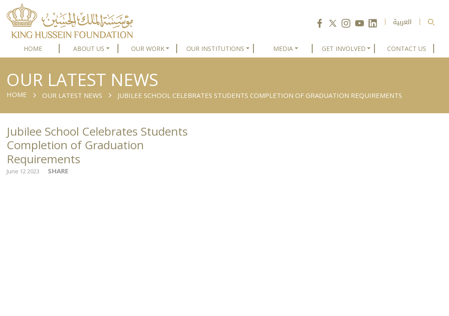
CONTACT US (406, 48)
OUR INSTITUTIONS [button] (215, 48)
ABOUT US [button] (88, 48)
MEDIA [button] (283, 48)
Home (17, 94)
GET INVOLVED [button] (344, 48)
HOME (33, 48)
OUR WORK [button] (147, 48)
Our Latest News (72, 95)
